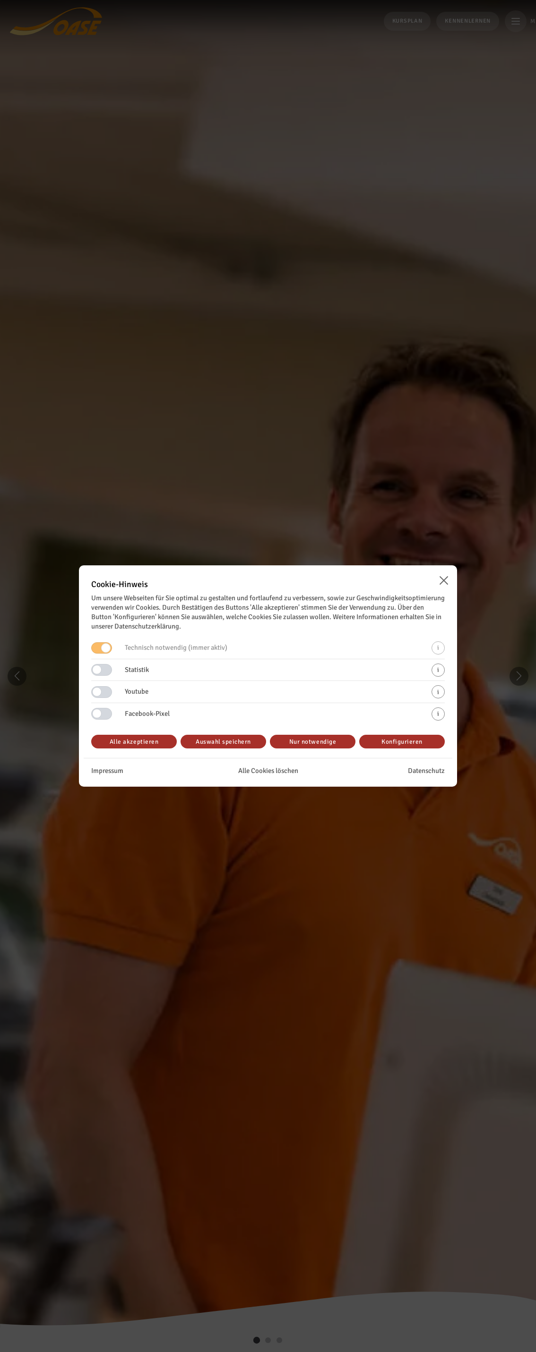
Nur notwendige (312, 742)
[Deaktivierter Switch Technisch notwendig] (101, 648)
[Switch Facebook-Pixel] (101, 714)
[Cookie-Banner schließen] (443, 580)
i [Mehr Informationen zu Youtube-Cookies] (438, 692)
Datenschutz (426, 770)
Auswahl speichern (223, 742)
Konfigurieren (402, 742)
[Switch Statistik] (101, 670)
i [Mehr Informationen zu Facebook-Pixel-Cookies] (438, 714)
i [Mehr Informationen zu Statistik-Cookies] (438, 670)
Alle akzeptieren (134, 742)
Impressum (107, 770)
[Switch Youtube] (101, 692)
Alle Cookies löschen (268, 770)
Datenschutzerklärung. (147, 626)
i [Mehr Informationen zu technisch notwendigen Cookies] (438, 648)
